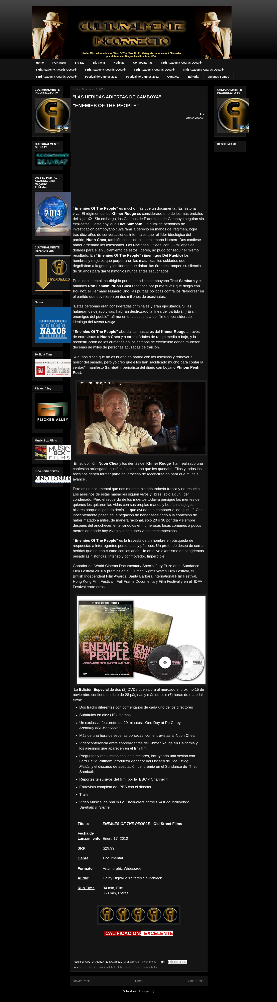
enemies (92, 967)
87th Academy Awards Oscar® (56, 69)
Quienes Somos (218, 76)
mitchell (110, 967)
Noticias (119, 62)
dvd (84, 967)
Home (40, 62)
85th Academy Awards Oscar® (154, 69)
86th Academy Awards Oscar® (105, 69)
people (128, 967)
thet (156, 967)
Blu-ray (79, 62)
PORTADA (59, 62)
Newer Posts (82, 981)
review (137, 967)
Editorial (193, 76)
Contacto (173, 76)
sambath (148, 967)
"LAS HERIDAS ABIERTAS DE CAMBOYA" (117, 96)
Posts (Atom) (146, 991)
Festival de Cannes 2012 (142, 76)
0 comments (149, 961)
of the (120, 967)
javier (102, 967)
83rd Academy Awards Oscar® (56, 76)
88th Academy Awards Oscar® (181, 62)
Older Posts (196, 981)
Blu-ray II (99, 62)
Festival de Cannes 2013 (101, 76)
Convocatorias (142, 62)
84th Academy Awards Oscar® (203, 69)
